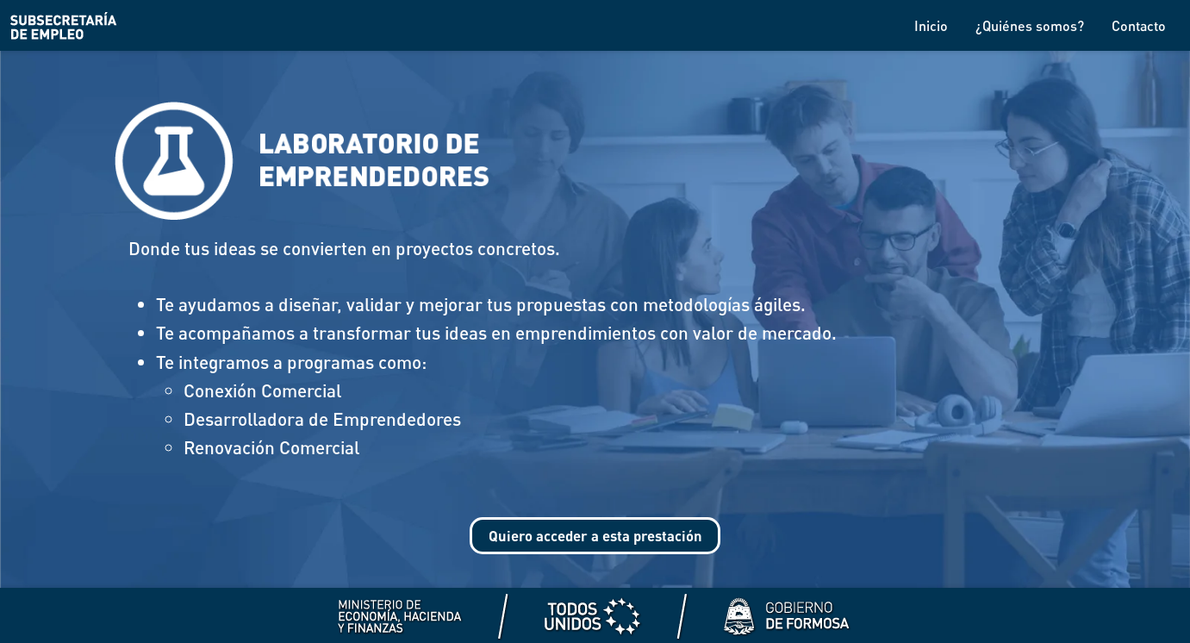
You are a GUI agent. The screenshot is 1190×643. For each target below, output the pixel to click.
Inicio (931, 25)
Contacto (1139, 25)
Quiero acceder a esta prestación (595, 538)
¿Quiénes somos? (1029, 25)
